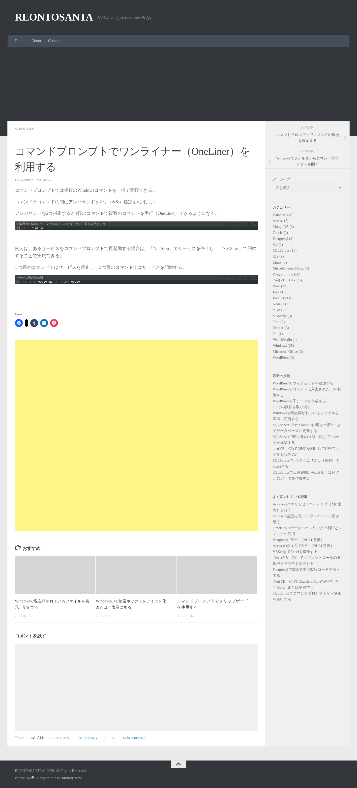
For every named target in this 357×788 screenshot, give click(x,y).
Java (276, 292)
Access (278, 221)
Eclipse (278, 328)
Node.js (278, 304)
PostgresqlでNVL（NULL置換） (298, 540)
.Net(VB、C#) (284, 280)
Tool (276, 322)
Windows (25, 129)
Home (19, 41)
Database (279, 215)
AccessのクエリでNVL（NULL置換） (303, 546)
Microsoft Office (285, 351)
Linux (277, 262)
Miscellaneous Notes (288, 268)
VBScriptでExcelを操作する (295, 552)
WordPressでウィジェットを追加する (303, 383)
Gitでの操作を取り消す (292, 407)
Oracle (278, 233)
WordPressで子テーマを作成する (299, 401)
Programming (283, 274)
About (36, 41)
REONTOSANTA (54, 17)
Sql (275, 244)
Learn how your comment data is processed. (112, 737)
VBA (276, 310)
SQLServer (281, 250)
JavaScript (280, 298)
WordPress (281, 357)
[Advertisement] (178, 84)
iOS (275, 256)
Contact (54, 41)
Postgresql (280, 239)
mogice (27, 180)
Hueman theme (72, 778)
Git (275, 334)
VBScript (280, 316)
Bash (276, 286)
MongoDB (281, 227)
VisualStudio (282, 340)
